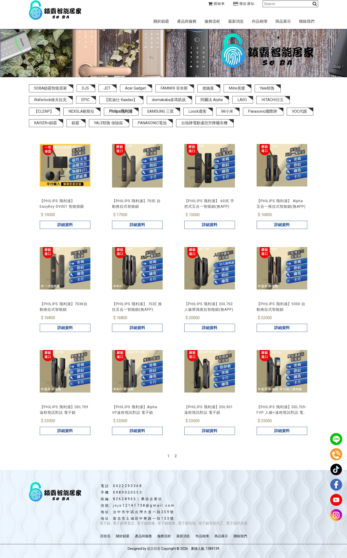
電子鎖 (105, 523)
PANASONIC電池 (152, 123)
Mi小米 (227, 111)
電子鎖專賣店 (123, 523)
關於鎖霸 (161, 21)
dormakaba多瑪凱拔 (169, 99)
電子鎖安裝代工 (211, 523)
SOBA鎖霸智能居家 (50, 88)
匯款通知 (243, 4)
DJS (85, 88)
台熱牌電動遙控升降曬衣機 (204, 123)
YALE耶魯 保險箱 (108, 123)
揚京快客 (153, 549)
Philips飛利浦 (120, 111)
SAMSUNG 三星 (160, 111)
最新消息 (236, 21)
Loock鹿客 (197, 111)
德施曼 (208, 88)
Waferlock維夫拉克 (50, 99)
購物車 (216, 4)
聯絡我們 (306, 21)
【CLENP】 (44, 111)
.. (189, 549)
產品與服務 (186, 21)
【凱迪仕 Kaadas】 (120, 99)
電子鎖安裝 (187, 523)
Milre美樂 (237, 88)
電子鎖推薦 (166, 523)
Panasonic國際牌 (262, 111)
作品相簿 (259, 21)
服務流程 (212, 21)
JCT (107, 88)
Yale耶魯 (267, 88)
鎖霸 (75, 123)
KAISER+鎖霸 (45, 123)
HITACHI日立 (272, 99)
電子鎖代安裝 (237, 523)
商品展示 (283, 21)
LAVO (242, 99)
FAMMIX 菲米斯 (174, 88)
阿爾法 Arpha (211, 99)
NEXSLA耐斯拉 (81, 111)
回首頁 (105, 536)
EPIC (85, 99)
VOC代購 (299, 111)
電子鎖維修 (146, 523)
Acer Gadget (135, 88)
